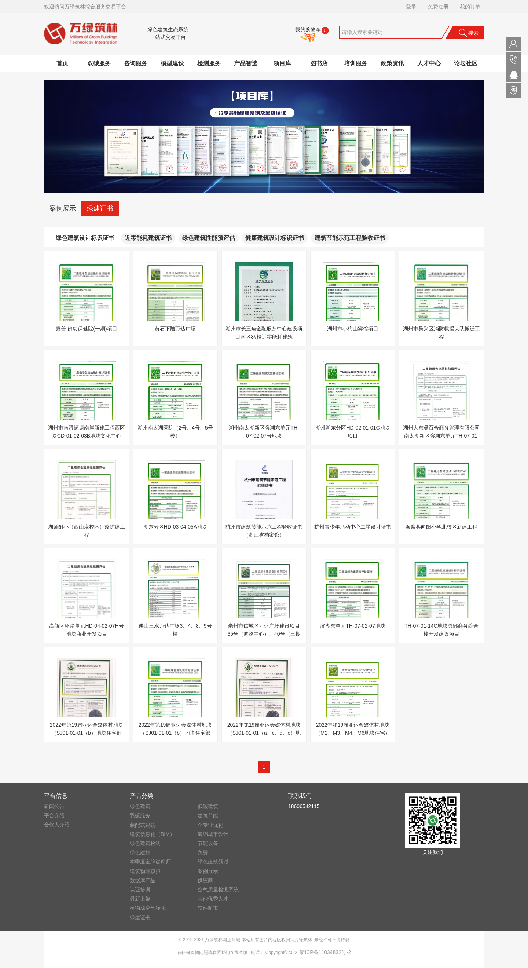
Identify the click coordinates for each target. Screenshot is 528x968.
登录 (411, 7)
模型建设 (172, 63)
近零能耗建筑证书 (148, 238)
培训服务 (355, 63)
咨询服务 (135, 63)
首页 (62, 63)
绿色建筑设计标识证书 (85, 238)
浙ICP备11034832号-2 (325, 952)
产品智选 (245, 63)
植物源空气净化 (148, 908)
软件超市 (208, 908)
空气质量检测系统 (218, 889)
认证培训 (140, 889)
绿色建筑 (140, 806)
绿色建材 (140, 852)
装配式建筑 (142, 825)
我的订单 (470, 7)
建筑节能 (208, 815)
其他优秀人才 (213, 899)
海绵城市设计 (213, 834)
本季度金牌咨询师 (150, 862)
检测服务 (209, 63)
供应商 (205, 880)
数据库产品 (142, 880)
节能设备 (208, 843)
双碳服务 (99, 63)
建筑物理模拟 (145, 871)
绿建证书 (100, 208)
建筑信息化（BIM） (152, 834)
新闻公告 (54, 806)
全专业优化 (210, 825)
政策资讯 (392, 63)
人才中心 (429, 63)
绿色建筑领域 (213, 862)
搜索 (468, 33)
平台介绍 (54, 815)
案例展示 (63, 208)
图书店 (319, 63)
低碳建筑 (208, 806)
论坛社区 (465, 63)
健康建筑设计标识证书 (274, 238)
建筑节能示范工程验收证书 (350, 238)
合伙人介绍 (57, 825)
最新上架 (140, 899)
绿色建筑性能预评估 (208, 238)
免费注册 (438, 7)
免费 (203, 852)
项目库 (282, 63)
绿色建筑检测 (145, 843)
